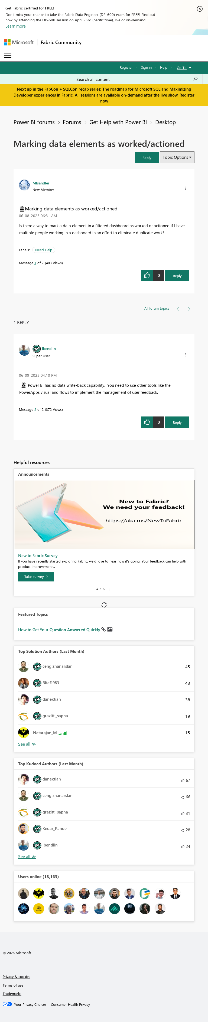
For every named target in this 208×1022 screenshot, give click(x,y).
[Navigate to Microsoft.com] (19, 42)
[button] (147, 157)
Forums (72, 121)
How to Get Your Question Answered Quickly (59, 629)
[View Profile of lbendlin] (49, 348)
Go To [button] (182, 67)
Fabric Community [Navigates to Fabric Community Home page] (61, 42)
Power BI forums (34, 121)
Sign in (146, 67)
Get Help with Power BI (118, 121)
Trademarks (12, 993)
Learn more (15, 26)
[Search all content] (137, 79)
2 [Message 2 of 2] (35, 409)
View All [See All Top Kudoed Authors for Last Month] (27, 857)
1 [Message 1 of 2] (35, 262)
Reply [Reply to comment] (177, 422)
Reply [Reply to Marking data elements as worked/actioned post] (177, 275)
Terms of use (13, 985)
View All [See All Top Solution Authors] (27, 744)
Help (163, 67)
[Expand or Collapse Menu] (8, 55)
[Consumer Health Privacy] (70, 1004)
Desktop (165, 121)
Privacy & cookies (16, 976)
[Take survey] (36, 576)
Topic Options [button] (175, 157)
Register (126, 67)
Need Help (43, 250)
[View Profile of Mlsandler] (40, 183)
